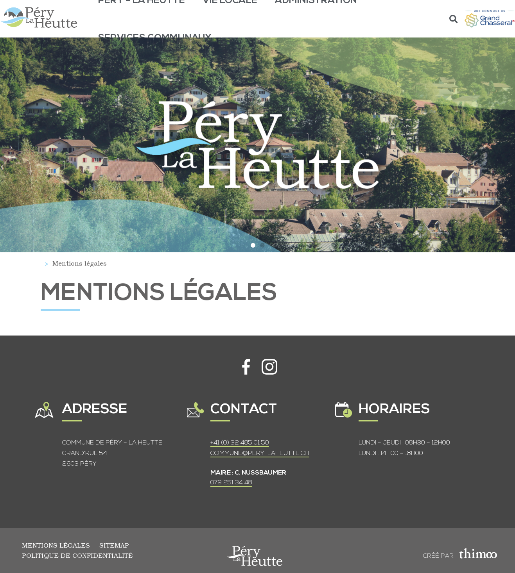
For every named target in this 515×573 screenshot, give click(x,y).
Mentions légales (56, 545)
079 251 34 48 (231, 483)
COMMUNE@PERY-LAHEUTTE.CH (259, 453)
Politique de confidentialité (77, 555)
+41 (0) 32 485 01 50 (239, 443)
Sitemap (114, 545)
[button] (453, 18)
